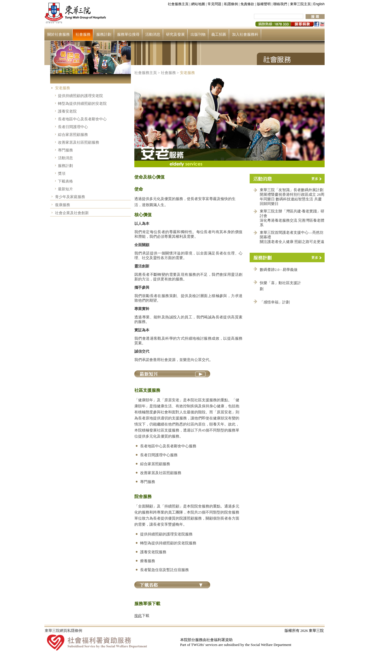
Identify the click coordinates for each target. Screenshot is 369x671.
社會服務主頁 (178, 4)
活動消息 (152, 34)
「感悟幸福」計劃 (275, 302)
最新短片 (65, 189)
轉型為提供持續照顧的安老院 (82, 103)
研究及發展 (175, 34)
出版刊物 (198, 34)
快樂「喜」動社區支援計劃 (280, 286)
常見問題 (214, 4)
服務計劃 (103, 34)
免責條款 (247, 4)
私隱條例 (231, 4)
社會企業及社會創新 (72, 213)
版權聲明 (264, 4)
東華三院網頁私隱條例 (63, 630)
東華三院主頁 (300, 4)
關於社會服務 (58, 34)
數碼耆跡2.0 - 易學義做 (279, 269)
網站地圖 (198, 4)
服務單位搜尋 (128, 34)
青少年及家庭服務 (70, 197)
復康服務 (62, 205)
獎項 (61, 173)
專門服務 (65, 150)
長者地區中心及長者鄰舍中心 (82, 119)
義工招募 (218, 34)
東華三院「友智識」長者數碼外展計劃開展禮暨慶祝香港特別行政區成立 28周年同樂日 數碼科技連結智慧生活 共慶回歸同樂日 (292, 197)
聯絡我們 (280, 4)
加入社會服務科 (245, 34)
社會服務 (83, 34)
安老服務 (62, 88)
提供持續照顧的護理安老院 (80, 96)
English (319, 4)
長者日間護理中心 (73, 127)
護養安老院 (67, 111)
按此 (138, 615)
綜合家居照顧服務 (73, 134)
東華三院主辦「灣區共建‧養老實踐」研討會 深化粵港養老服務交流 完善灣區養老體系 (292, 218)
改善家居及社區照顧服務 (78, 142)
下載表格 (65, 181)
